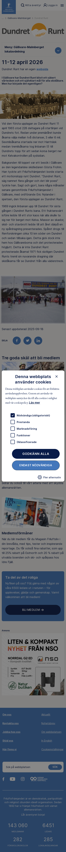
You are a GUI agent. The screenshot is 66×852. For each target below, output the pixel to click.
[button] (49, 478)
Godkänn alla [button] (35, 454)
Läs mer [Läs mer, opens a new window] (34, 402)
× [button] (56, 376)
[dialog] (33, 425)
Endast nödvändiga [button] (35, 465)
